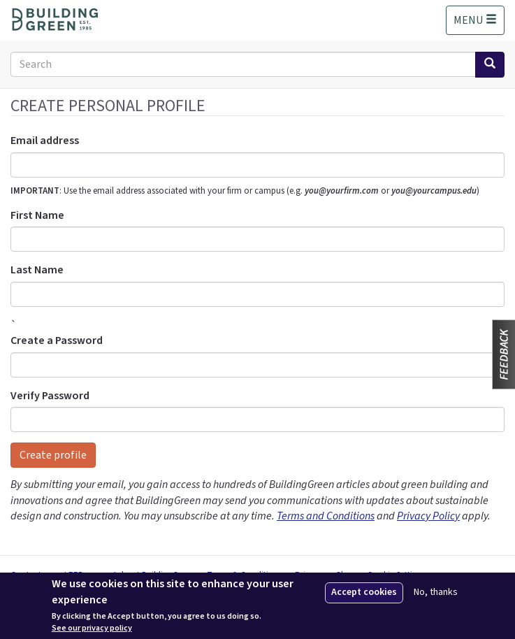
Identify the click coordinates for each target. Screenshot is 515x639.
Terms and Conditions (326, 516)
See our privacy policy (92, 628)
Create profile (53, 455)
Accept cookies (364, 592)
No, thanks (436, 592)
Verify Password (49, 395)
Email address (44, 140)
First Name (37, 215)
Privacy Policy (428, 516)
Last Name (37, 270)
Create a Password (56, 340)
